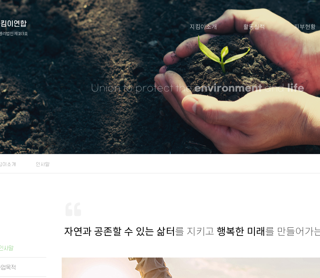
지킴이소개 (203, 27)
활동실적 (254, 27)
